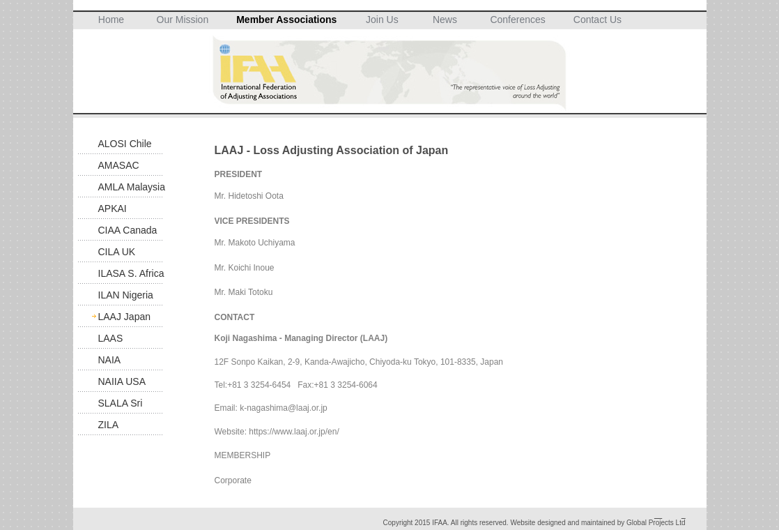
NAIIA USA (122, 381)
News (445, 19)
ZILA (108, 424)
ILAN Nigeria (125, 295)
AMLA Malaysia (131, 186)
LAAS (110, 338)
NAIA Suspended (123, 362)
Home (111, 19)
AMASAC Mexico (118, 168)
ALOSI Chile (125, 143)
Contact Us (597, 19)
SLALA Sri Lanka (120, 405)
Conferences (517, 19)
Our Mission (183, 19)
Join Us (382, 19)
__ (658, 515)
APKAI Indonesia (119, 211)
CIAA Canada (127, 230)
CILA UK (117, 251)
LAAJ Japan (124, 316)
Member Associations (286, 19)
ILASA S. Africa (131, 273)
